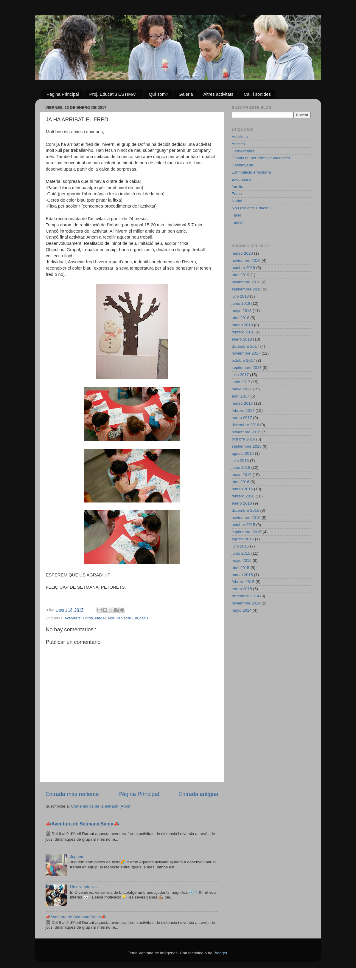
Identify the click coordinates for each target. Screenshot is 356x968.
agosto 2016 (243, 453)
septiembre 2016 (247, 446)
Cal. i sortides (257, 94)
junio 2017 (241, 382)
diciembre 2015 (245, 510)
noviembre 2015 (246, 517)
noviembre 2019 (246, 260)
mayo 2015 (242, 560)
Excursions (241, 179)
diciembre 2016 (245, 425)
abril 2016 (240, 482)
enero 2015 (242, 589)
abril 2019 (240, 275)
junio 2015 (241, 553)
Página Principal (62, 94)
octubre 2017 (243, 360)
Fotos (88, 618)
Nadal (100, 618)
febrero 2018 (243, 332)
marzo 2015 (242, 575)
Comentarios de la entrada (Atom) (101, 806)
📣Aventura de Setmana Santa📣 (82, 823)
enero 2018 (242, 339)
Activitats (73, 618)
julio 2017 (240, 374)
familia (237, 186)
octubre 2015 (243, 524)
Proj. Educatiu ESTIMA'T (113, 94)
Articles (238, 144)
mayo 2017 (242, 389)
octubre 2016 (243, 439)
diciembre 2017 (245, 346)
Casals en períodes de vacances (261, 158)
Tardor (237, 222)
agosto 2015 (243, 539)
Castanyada (242, 165)
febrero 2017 (243, 410)
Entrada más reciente (72, 794)
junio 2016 (241, 467)
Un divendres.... (84, 887)
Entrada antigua (198, 794)
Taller (236, 215)
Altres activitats (218, 94)
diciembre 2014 (245, 596)
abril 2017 (240, 396)
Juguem (77, 856)
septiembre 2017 (247, 367)
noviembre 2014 (246, 603)
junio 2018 (241, 303)
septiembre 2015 (247, 532)
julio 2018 (240, 296)
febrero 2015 (243, 581)
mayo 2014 (242, 610)
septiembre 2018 (247, 289)
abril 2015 (240, 567)
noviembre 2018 (246, 282)
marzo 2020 (242, 253)
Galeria (185, 94)
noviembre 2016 (246, 432)
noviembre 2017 (246, 353)
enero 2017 (242, 417)
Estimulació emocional (252, 172)
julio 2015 (240, 546)
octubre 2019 (243, 267)
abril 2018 (240, 318)
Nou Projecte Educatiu (128, 618)
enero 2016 (242, 503)
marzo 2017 (242, 403)
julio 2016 (240, 460)
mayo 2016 (242, 474)
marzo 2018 (242, 325)
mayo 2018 (242, 310)
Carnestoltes (243, 151)
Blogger (220, 953)
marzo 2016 (242, 489)
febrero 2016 (243, 496)
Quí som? (158, 94)
